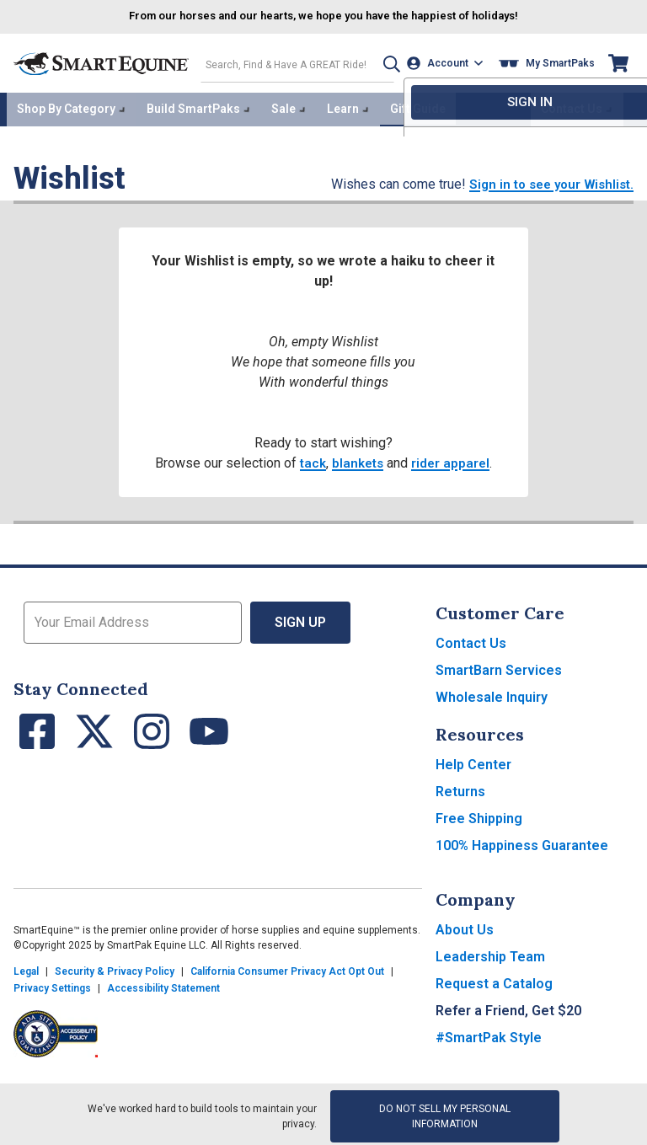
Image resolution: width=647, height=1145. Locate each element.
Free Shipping (479, 814)
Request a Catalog (494, 979)
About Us (465, 926)
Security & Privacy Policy (114, 967)
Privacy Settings (52, 984)
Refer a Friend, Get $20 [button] (508, 1006)
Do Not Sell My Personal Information (445, 1112)
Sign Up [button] (300, 618)
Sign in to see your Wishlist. (546, 180)
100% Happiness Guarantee (522, 841)
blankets (357, 459)
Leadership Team (490, 952)
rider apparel (453, 459)
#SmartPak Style (489, 1033)
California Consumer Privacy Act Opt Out (287, 967)
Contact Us (471, 639)
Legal (26, 967)
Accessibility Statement (163, 984)
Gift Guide (418, 106)
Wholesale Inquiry (492, 693)
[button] (383, 62)
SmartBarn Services (499, 666)
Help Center (473, 760)
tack (310, 459)
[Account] (448, 62)
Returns (460, 787)
